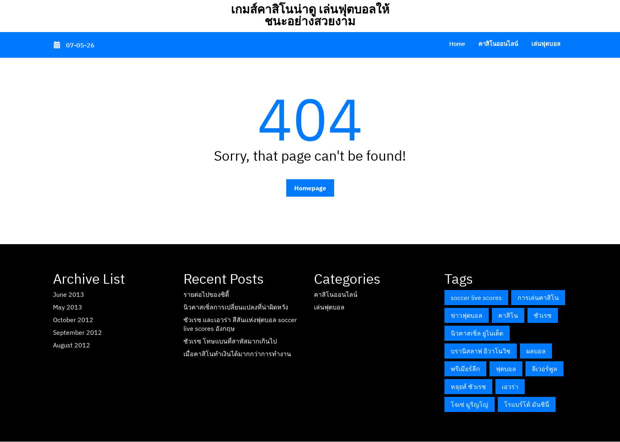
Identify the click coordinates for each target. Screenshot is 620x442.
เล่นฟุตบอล (545, 43)
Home (457, 43)
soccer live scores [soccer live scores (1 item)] (476, 298)
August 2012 (71, 345)
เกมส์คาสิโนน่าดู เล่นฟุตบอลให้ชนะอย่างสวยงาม (310, 14)
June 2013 (68, 294)
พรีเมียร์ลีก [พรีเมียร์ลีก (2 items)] (465, 369)
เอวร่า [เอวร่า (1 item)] (510, 387)
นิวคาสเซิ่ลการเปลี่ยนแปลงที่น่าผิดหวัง (235, 307)
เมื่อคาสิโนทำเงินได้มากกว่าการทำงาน (237, 354)
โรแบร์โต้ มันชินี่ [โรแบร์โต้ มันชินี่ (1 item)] (526, 404)
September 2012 (77, 332)
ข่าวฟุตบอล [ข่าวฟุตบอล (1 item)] (466, 315)
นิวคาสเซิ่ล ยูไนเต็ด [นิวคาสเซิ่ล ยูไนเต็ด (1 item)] (477, 333)
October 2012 (73, 320)
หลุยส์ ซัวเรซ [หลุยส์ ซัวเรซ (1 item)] (468, 387)
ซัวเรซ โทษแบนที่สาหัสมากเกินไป (230, 341)
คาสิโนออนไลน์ (498, 43)
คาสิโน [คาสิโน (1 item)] (508, 315)
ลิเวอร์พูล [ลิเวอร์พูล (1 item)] (544, 369)
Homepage (310, 188)
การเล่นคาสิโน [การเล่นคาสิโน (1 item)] (538, 298)
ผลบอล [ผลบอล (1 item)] (536, 351)
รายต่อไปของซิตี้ (206, 294)
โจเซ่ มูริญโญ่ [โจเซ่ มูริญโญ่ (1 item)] (469, 404)
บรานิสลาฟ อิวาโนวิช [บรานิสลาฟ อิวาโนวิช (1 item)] (480, 351)
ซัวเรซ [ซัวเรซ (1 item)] (543, 315)
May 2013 (67, 307)
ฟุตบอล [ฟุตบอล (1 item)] (506, 369)
